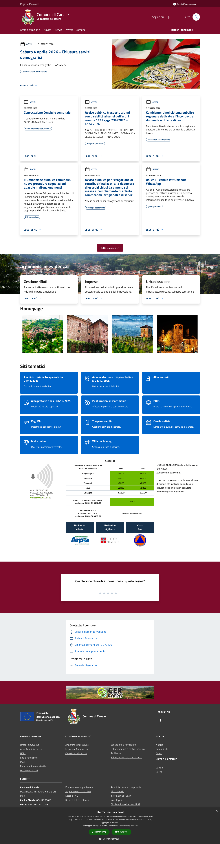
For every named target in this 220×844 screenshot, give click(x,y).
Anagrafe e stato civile (77, 745)
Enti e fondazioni (29, 757)
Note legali (116, 800)
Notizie (30, 169)
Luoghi (159, 767)
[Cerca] (196, 17)
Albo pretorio (117, 791)
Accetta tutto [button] (99, 832)
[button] (110, 838)
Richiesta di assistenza (77, 800)
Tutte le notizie (110, 248)
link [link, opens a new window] (136, 825)
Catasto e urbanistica (76, 753)
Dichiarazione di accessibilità (125, 804)
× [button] (216, 811)
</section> (110, 505)
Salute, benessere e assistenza (126, 757)
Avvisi (29, 44)
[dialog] (110, 825)
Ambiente (116, 753)
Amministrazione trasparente (126, 787)
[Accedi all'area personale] (185, 4)
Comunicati (162, 749)
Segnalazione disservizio (78, 791)
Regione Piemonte (29, 4)
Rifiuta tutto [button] (121, 831)
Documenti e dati (29, 770)
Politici (23, 762)
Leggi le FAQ (71, 796)
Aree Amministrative (31, 749)
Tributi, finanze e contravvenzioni (128, 749)
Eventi (159, 772)
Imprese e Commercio (76, 749)
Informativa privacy (121, 796)
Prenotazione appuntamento (80, 787)
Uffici (23, 753)
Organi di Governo (29, 745)
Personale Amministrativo (33, 766)
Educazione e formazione (123, 744)
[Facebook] (168, 17)
